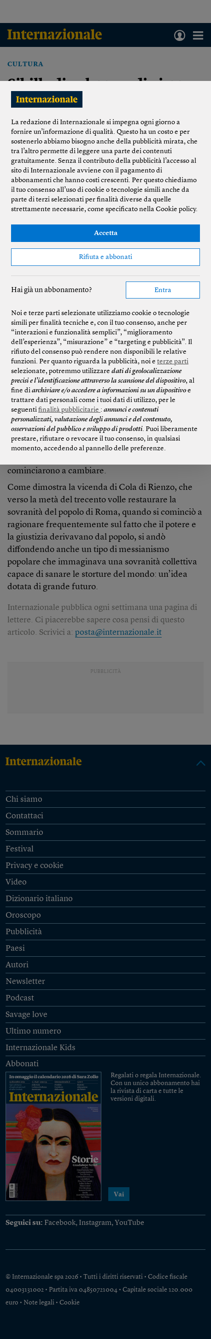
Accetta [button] (105, 233)
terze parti (172, 361)
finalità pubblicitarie (69, 410)
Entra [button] (162, 290)
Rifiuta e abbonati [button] (105, 257)
